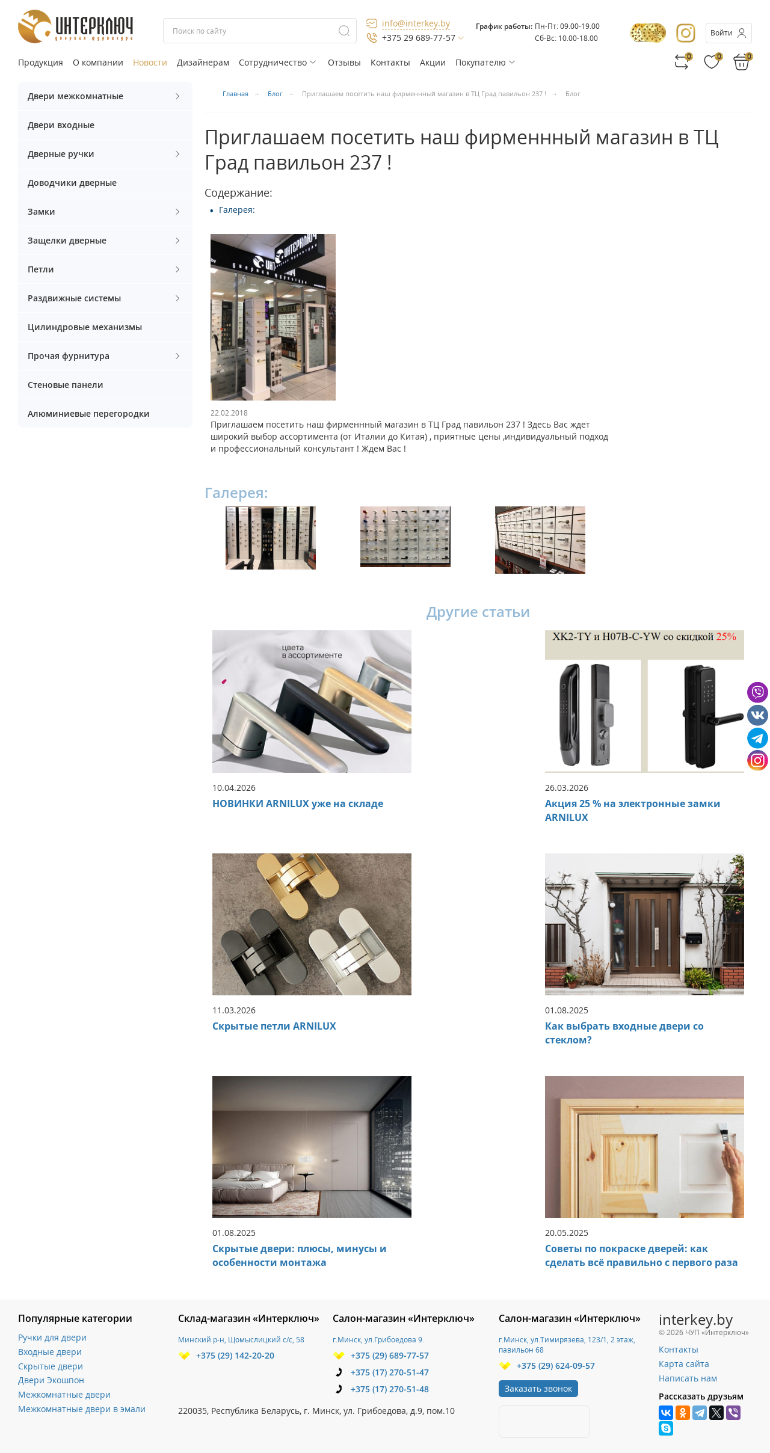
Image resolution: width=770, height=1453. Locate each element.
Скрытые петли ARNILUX (274, 1026)
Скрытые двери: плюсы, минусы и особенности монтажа (299, 1255)
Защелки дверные (105, 240)
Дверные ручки (105, 153)
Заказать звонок (538, 1388)
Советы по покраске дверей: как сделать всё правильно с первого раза (641, 1255)
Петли (105, 269)
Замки (105, 211)
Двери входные (61, 125)
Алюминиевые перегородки (89, 413)
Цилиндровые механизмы (85, 327)
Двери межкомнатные (105, 96)
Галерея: (237, 209)
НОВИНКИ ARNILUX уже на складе (297, 803)
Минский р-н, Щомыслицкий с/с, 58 (241, 1340)
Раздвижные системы (105, 298)
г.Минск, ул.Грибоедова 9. (378, 1340)
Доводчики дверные (72, 182)
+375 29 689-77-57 (418, 37)
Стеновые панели (65, 384)
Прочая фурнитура (105, 355)
